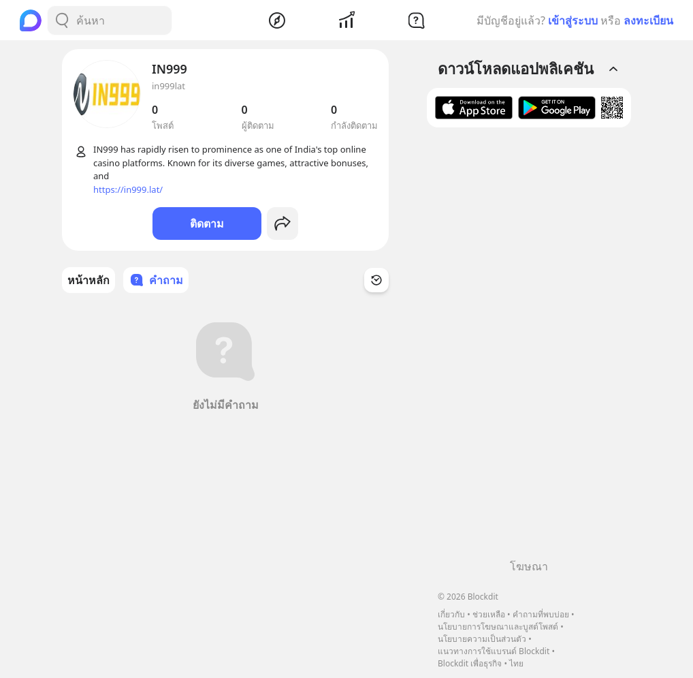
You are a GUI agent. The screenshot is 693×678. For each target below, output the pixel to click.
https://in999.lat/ (128, 189)
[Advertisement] (529, 348)
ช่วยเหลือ (488, 614)
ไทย (516, 663)
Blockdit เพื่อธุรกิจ (470, 663)
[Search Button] (62, 20)
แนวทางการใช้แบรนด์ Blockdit (493, 651)
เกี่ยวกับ (451, 614)
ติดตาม (207, 223)
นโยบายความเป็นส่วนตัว (482, 639)
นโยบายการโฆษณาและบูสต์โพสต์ (498, 626)
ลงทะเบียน (648, 20)
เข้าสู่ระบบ (573, 20)
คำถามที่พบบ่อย (541, 614)
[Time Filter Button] (376, 280)
